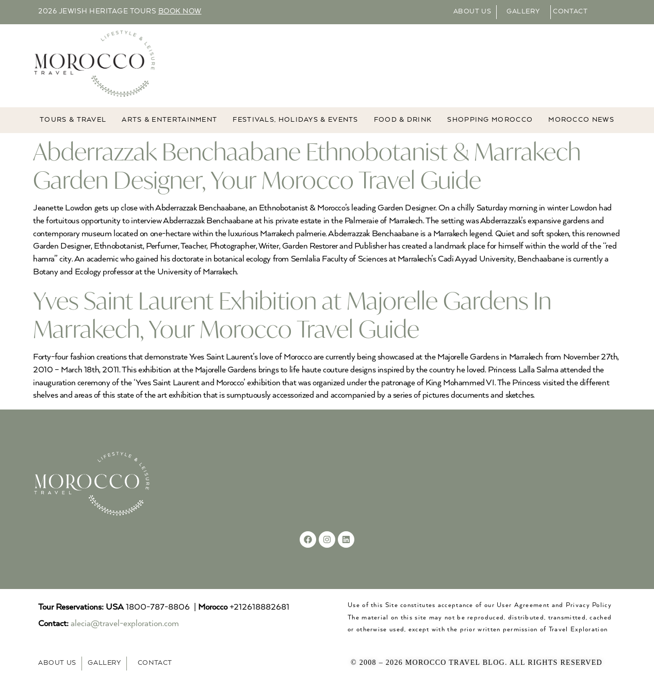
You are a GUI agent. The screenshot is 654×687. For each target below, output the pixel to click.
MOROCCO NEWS (581, 120)
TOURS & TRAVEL (73, 120)
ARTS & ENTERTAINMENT (169, 120)
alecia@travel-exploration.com (125, 624)
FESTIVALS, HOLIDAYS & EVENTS (295, 120)
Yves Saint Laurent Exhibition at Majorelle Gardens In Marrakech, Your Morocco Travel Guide (292, 315)
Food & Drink (403, 120)
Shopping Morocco (490, 120)
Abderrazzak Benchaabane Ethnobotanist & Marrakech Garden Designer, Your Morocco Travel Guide (307, 165)
